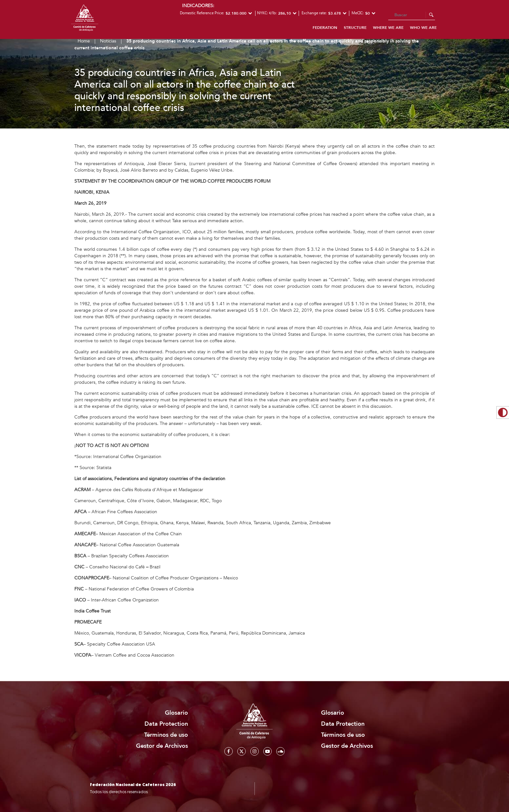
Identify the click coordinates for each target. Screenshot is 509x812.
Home (84, 41)
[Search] (411, 15)
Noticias (108, 41)
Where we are (388, 27)
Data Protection (166, 724)
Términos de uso (166, 735)
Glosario (176, 713)
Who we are (423, 27)
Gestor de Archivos (162, 746)
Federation (325, 27)
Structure (355, 27)
